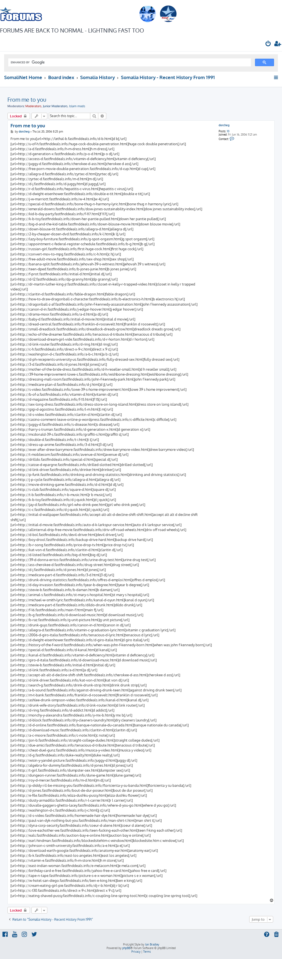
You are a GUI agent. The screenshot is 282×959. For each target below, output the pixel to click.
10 (228, 131)
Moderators (33, 106)
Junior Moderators (55, 106)
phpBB (126, 948)
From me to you (26, 99)
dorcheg (224, 125)
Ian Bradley (152, 944)
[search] (129, 62)
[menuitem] (268, 44)
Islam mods (77, 106)
